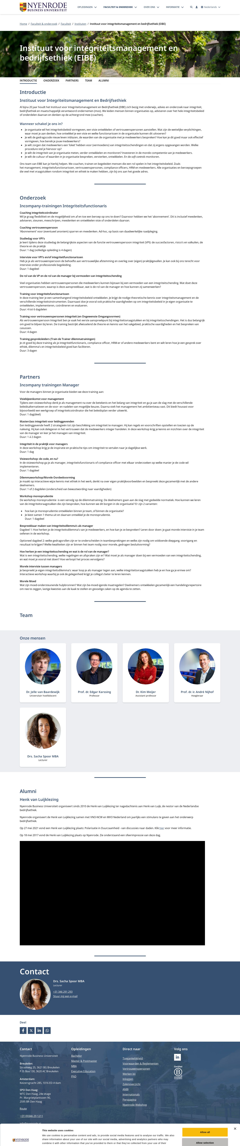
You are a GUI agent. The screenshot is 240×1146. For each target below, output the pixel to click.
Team (88, 80)
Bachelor (76, 1056)
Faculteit (66, 24)
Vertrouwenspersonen (136, 1068)
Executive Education (83, 1071)
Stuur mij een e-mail (65, 996)
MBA (74, 1066)
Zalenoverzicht (131, 1084)
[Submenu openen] (95, 7)
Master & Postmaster (84, 1061)
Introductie (28, 80)
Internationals (131, 1094)
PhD (73, 1076)
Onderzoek (51, 80)
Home (23, 24)
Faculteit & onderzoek (118, 7)
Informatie (173, 7)
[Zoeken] (191, 7)
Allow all (205, 1111)
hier (161, 828)
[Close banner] (235, 1108)
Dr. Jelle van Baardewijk (43, 692)
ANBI (125, 1089)
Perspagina (129, 1099)
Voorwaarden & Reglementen (140, 1063)
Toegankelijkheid (133, 1058)
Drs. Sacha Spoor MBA (43, 756)
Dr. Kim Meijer (146, 692)
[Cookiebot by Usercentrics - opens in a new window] (21, 1139)
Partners (72, 80)
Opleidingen (85, 7)
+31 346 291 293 (62, 991)
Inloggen (128, 1079)
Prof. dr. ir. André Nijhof (197, 692)
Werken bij (129, 1074)
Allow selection (205, 1122)
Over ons (149, 7)
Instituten (80, 24)
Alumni (104, 80)
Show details (168, 1139)
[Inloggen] (196, 7)
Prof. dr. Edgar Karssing (94, 692)
